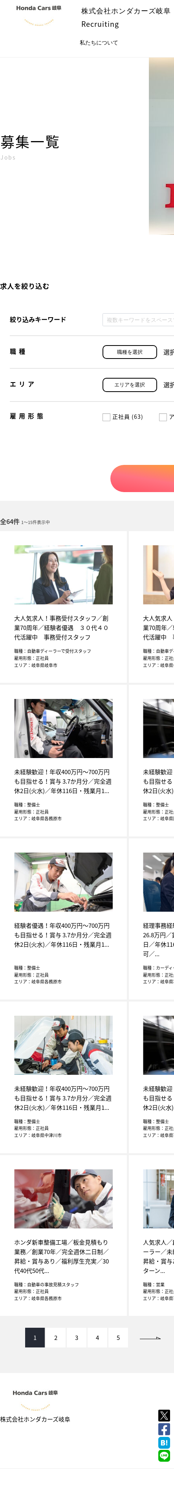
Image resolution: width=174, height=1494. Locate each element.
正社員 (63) (123, 416)
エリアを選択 (129, 385)
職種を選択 (130, 352)
